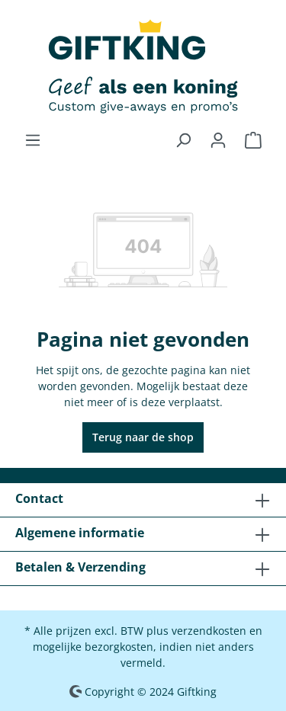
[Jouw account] (218, 140)
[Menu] (32, 140)
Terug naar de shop (143, 437)
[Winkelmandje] (253, 140)
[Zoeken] (183, 140)
